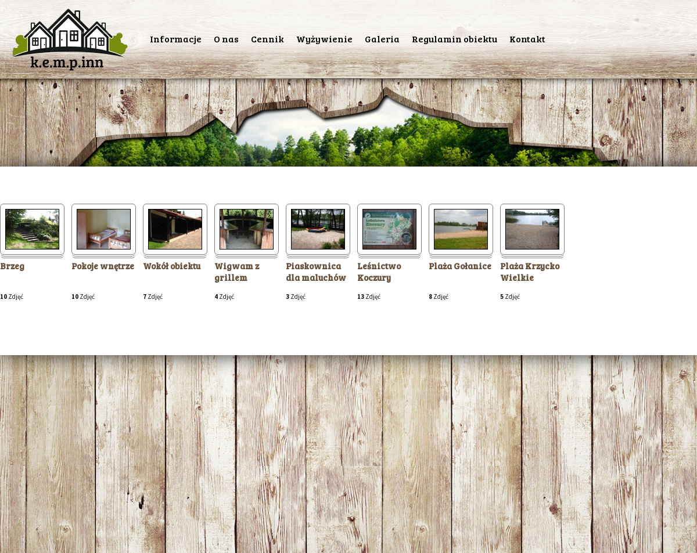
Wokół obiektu (171, 266)
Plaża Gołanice (460, 266)
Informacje (176, 38)
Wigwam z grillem (236, 272)
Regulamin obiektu (454, 38)
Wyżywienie (324, 38)
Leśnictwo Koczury (379, 272)
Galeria (382, 38)
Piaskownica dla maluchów (316, 272)
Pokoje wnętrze (102, 266)
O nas (226, 38)
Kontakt (527, 38)
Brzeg (12, 266)
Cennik (267, 38)
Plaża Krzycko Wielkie (529, 272)
